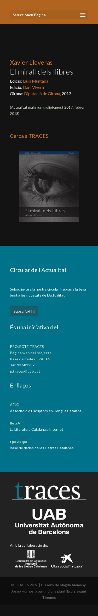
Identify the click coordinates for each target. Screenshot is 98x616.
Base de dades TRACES (30, 359)
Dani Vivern (33, 87)
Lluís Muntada (35, 80)
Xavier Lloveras (31, 62)
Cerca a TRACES (29, 136)
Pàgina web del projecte (30, 352)
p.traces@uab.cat (25, 371)
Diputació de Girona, (43, 93)
